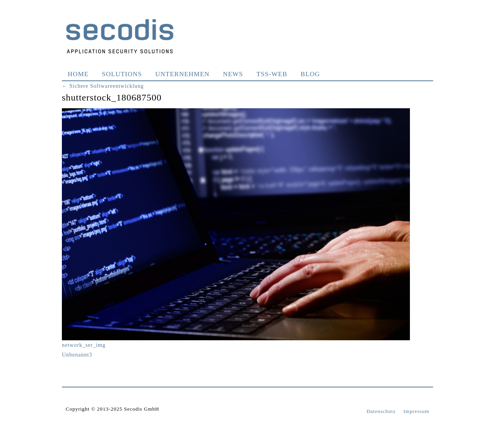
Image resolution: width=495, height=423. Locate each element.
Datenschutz (381, 411)
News (233, 74)
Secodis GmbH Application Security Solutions (120, 36)
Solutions (122, 74)
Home (78, 74)
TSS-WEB (271, 74)
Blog (310, 74)
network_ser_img (84, 345)
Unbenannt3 (77, 355)
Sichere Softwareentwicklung (103, 86)
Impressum (416, 411)
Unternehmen (182, 74)
